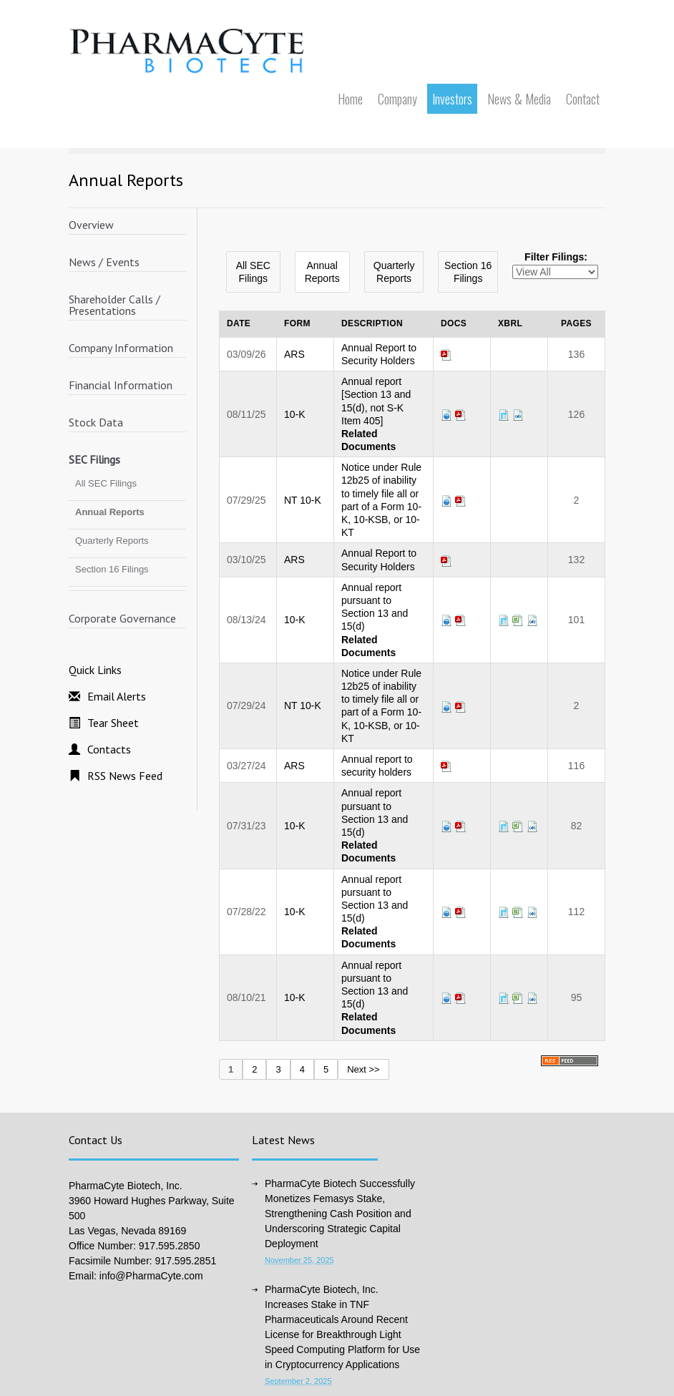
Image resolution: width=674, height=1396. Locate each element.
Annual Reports (110, 512)
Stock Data (96, 422)
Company (397, 98)
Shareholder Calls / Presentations (114, 304)
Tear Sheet (113, 723)
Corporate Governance (122, 618)
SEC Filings (94, 459)
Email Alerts (116, 696)
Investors (452, 98)
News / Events (104, 262)
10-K (295, 414)
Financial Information (120, 385)
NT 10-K (302, 500)
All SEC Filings (106, 483)
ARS (294, 354)
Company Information (121, 347)
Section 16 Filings (112, 569)
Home (350, 98)
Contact (583, 98)
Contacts (109, 749)
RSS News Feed (124, 775)
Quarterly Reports (112, 540)
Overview (91, 224)
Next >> (363, 1069)
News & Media (519, 98)
